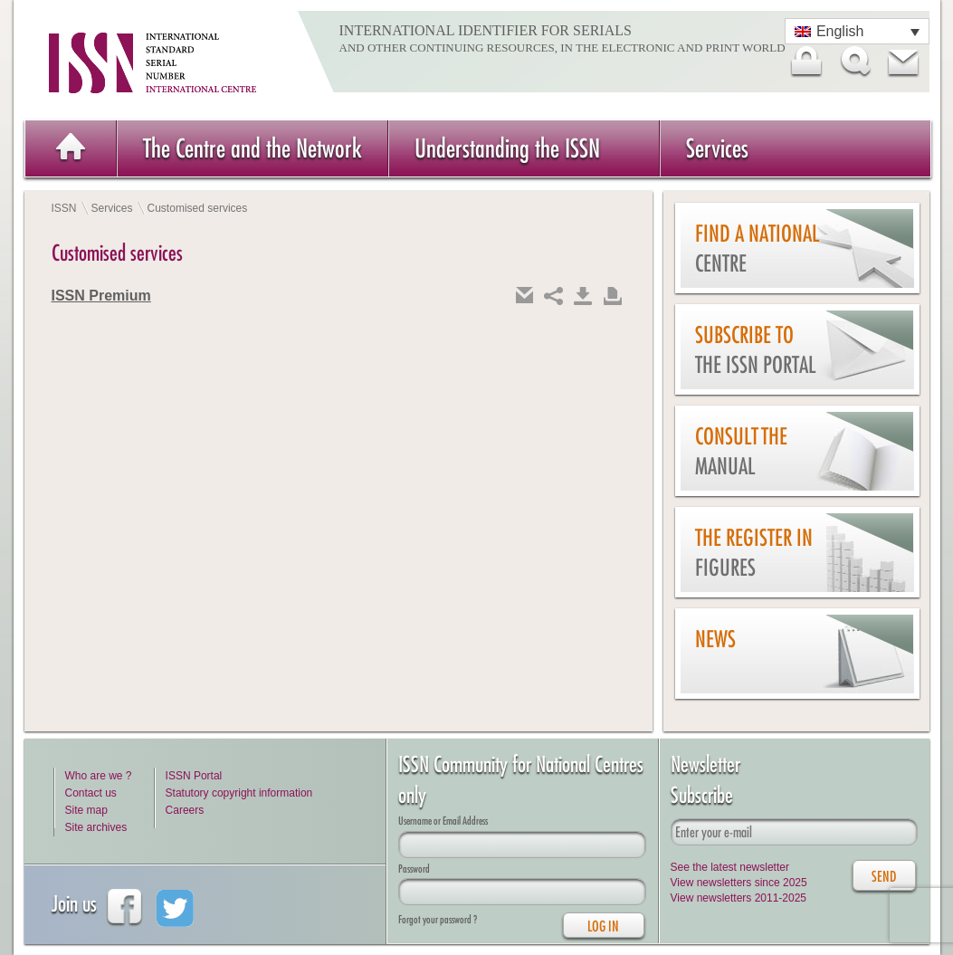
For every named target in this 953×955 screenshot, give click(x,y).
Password (414, 868)
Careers (185, 810)
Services (717, 148)
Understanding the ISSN (507, 148)
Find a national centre (757, 248)
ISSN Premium (101, 295)
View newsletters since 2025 (739, 882)
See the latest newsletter (730, 867)
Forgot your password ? (437, 919)
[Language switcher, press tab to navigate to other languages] (857, 31)
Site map (86, 810)
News (715, 639)
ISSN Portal (194, 775)
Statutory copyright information (239, 793)
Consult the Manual (741, 451)
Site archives (96, 827)
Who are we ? (98, 775)
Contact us (91, 793)
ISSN (64, 208)
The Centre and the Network (252, 148)
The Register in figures (754, 552)
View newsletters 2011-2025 (739, 898)
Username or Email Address (443, 820)
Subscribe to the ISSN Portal (755, 349)
